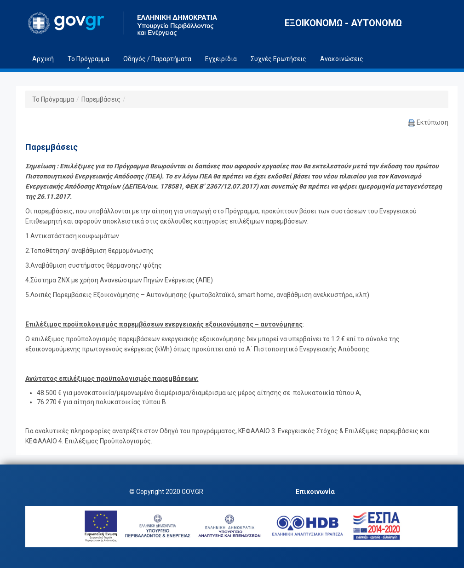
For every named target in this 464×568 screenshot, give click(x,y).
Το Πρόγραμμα (53, 99)
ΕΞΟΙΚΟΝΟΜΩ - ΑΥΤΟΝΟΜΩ (343, 23)
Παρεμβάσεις (100, 99)
